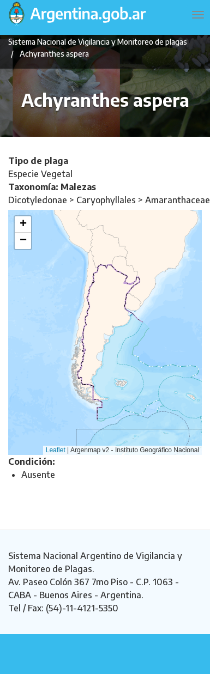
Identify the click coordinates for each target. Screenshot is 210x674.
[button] (23, 224)
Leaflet (55, 450)
